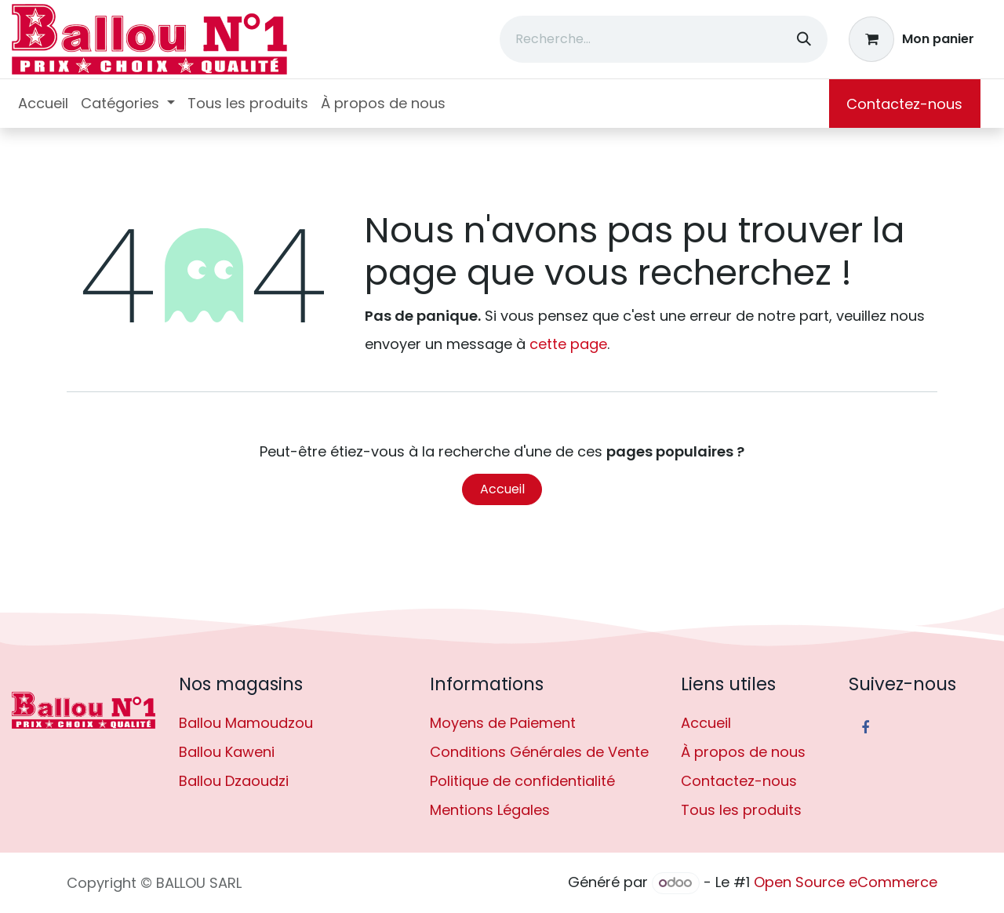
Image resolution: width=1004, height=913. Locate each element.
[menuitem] (43, 103)
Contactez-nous (904, 104)
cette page (568, 344)
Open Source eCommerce (845, 882)
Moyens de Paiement (503, 723)
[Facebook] (865, 728)
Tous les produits (741, 810)
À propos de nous (743, 752)
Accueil (502, 489)
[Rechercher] (804, 39)
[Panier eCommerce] (911, 39)
